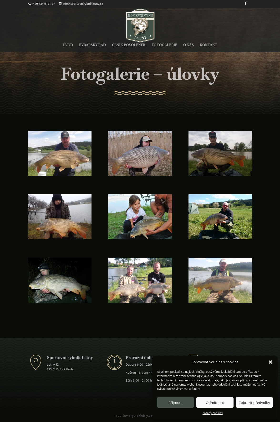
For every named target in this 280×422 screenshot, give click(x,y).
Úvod (68, 45)
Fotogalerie (164, 45)
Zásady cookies (213, 413)
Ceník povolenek (129, 45)
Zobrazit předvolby (254, 402)
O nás (188, 45)
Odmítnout (215, 402)
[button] (270, 362)
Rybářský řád (92, 45)
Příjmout (175, 402)
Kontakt (209, 45)
